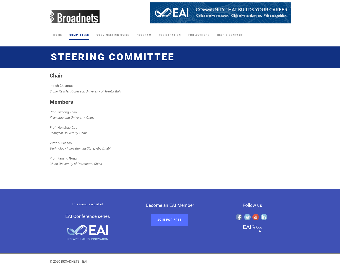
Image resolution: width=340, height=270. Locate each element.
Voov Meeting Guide (112, 35)
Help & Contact (230, 35)
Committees (79, 35)
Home (57, 35)
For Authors (199, 35)
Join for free (169, 219)
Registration (170, 35)
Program (144, 35)
